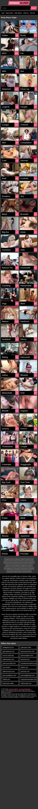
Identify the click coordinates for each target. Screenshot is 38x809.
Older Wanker (18, 13)
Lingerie (22, 559)
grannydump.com (9, 651)
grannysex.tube (25, 647)
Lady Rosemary (17, 571)
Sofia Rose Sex (24, 568)
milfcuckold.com (26, 683)
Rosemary (31, 568)
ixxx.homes (6, 667)
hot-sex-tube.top (8, 655)
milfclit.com (6, 679)
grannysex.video (8, 683)
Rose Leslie (17, 568)
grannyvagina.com (26, 655)
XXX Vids (32, 13)
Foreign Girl (23, 565)
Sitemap (11, 689)
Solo (32, 559)
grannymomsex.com (27, 651)
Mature (7, 565)
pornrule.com (25, 659)
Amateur (25, 562)
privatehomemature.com (28, 663)
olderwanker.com (8, 659)
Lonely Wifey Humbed (17, 562)
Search (33, 8)
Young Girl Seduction (15, 565)
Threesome (17, 559)
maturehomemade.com (28, 679)
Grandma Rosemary (27, 571)
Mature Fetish (9, 13)
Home (3, 13)
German (27, 559)
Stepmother (31, 562)
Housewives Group (9, 559)
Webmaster (27, 689)
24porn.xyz (24, 667)
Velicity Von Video (7, 562)
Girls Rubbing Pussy (9, 568)
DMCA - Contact (18, 689)
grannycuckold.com (9, 663)
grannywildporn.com (9, 675)
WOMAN (19, 3)
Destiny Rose (10, 571)
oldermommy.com (9, 671)
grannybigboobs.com (27, 675)
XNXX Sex (26, 13)
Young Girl (30, 565)
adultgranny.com (8, 647)
